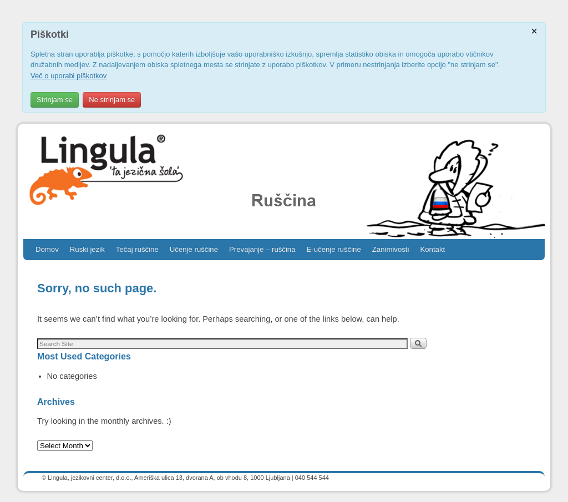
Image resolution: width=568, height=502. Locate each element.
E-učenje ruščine (334, 249)
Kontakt (432, 249)
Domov (47, 249)
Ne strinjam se (112, 99)
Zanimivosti (390, 249)
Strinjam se (55, 99)
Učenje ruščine (194, 249)
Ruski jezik (87, 249)
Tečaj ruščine (137, 249)
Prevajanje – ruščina (262, 249)
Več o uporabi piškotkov (68, 76)
